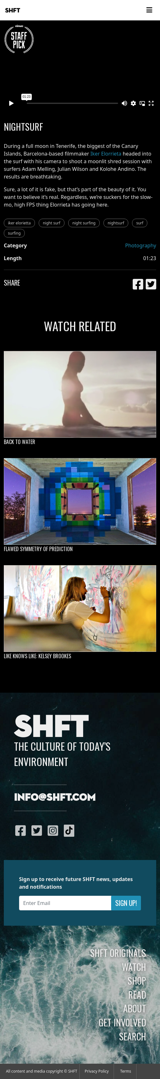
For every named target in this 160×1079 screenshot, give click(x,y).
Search (132, 1036)
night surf (51, 223)
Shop (137, 980)
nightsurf (116, 223)
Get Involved (122, 1022)
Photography (140, 245)
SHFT (12, 10)
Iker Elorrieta (106, 153)
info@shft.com (55, 798)
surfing (14, 233)
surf (139, 223)
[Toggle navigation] (149, 10)
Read (137, 994)
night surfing (84, 223)
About (134, 1008)
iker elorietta (19, 223)
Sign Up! (126, 903)
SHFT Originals (118, 952)
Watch (134, 966)
